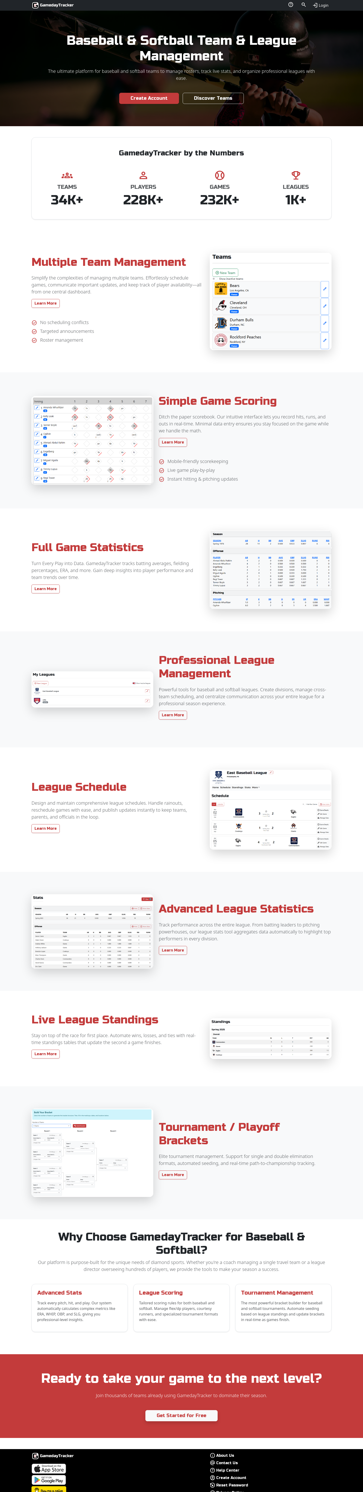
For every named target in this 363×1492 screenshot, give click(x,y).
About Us (225, 1455)
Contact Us (227, 1463)
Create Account (149, 98)
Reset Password (232, 1485)
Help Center (227, 1470)
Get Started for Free (181, 1415)
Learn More (45, 303)
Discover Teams (213, 98)
